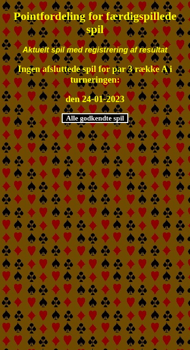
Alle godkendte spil (95, 118)
